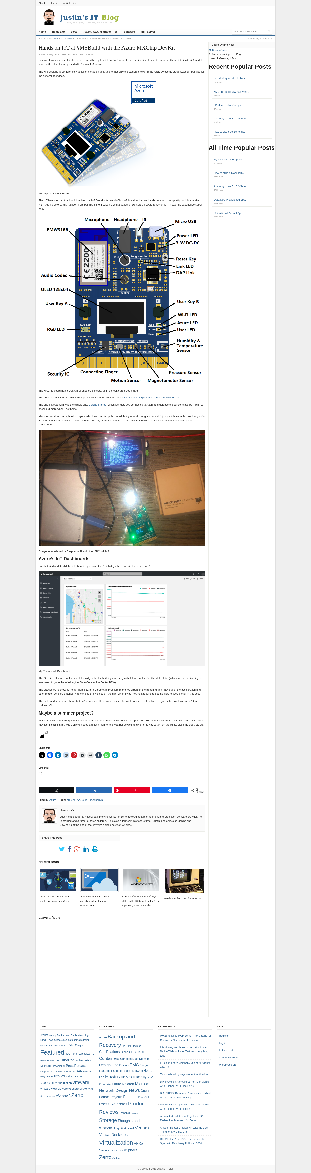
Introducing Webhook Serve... (231, 78)
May (70, 38)
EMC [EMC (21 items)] (134, 1065)
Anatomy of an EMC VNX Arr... (232, 118)
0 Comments (86, 54)
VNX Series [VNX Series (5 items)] (116, 1150)
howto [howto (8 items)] (86, 1053)
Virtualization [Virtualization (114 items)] (116, 1142)
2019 (63, 38)
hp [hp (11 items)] (92, 1053)
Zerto (74, 31)
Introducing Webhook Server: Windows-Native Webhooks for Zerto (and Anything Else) (184, 1051)
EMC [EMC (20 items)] (70, 1045)
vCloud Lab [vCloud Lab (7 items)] (77, 1076)
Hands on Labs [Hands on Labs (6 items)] (120, 1070)
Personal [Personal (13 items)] (130, 1097)
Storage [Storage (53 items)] (108, 1120)
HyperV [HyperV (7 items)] (148, 1077)
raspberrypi (96, 799)
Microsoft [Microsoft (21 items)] (143, 1084)
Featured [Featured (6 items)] (104, 1070)
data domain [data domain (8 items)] (75, 1039)
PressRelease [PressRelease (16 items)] (76, 1066)
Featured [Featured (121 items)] (52, 1052)
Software (129, 31)
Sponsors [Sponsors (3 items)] (133, 1113)
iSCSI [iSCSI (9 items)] (55, 1060)
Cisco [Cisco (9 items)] (57, 1039)
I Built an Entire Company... (230, 105)
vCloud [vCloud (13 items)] (65, 1076)
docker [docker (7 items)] (62, 1045)
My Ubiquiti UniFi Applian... (229, 159)
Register (224, 1035)
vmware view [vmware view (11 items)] (48, 1088)
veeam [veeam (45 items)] (47, 1082)
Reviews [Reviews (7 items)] (70, 1071)
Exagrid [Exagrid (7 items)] (145, 1065)
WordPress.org (227, 1064)
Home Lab (58, 31)
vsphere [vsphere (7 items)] (51, 1096)
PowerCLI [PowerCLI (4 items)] (143, 1097)
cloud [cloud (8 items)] (64, 1039)
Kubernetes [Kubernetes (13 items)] (83, 1060)
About (42, 3)
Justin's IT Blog (165, 1168)
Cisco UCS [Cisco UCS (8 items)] (128, 1052)
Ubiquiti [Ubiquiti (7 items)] (49, 1076)
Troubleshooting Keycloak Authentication (184, 1074)
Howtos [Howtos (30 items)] (112, 1076)
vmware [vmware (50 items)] (81, 1082)
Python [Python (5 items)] (123, 1112)
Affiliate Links (70, 3)
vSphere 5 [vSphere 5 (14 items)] (63, 1096)
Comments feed (228, 1057)
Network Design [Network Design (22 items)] (113, 1090)
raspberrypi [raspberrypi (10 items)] (47, 1071)
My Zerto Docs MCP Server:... (231, 91)
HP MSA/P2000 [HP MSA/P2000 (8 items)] (131, 1077)
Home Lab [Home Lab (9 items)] (77, 1053)
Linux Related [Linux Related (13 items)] (123, 1084)
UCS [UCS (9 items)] (57, 1076)
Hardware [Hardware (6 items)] (137, 1070)
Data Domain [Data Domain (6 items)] (140, 1058)
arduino (71, 799)
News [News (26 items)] (134, 1090)
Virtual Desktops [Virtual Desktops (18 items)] (113, 1134)
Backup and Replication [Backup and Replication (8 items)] (70, 1035)
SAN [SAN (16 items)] (79, 1071)
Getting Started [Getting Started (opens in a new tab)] (97, 404)
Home (42, 31)
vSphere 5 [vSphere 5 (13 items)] (132, 1150)
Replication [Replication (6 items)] (60, 1071)
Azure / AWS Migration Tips (100, 31)
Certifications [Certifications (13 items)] (109, 1052)
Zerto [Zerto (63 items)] (105, 1157)
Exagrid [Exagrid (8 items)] (79, 1045)
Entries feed (226, 1050)
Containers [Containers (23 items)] (109, 1058)
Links (54, 3)
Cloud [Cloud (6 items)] (140, 1052)
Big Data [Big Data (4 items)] (126, 1046)
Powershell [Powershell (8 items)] (59, 1066)
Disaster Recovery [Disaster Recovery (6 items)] (49, 1045)
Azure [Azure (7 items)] (103, 1037)
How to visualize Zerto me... (230, 131)
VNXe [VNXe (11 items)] (83, 1088)
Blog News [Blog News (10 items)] (47, 1039)
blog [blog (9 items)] (86, 1035)
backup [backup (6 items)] (52, 1035)
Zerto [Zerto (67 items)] (77, 1095)
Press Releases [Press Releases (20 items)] (113, 1104)
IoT (87, 799)
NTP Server (148, 31)
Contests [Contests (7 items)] (126, 1058)
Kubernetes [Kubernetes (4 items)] (105, 1084)
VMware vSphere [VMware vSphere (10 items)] (68, 1088)
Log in (222, 1043)
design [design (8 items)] (86, 1039)
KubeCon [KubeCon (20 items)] (67, 1060)
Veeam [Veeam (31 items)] (142, 1127)
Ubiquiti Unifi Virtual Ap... (228, 213)
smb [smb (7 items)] (85, 1071)
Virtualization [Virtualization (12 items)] (63, 1083)
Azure (52, 799)
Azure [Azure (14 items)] (44, 1035)
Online (218, 50)
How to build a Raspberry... (229, 172)
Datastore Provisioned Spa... (230, 199)
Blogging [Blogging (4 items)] (136, 1046)
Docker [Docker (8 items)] (124, 1065)
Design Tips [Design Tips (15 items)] (108, 1065)
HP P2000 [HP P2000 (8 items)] (46, 1060)
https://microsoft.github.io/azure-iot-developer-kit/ (150, 397)
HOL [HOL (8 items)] (67, 1053)
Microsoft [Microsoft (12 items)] (46, 1066)
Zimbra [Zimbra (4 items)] (116, 1158)
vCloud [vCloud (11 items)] (128, 1128)
